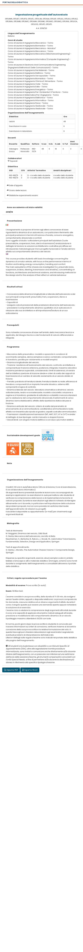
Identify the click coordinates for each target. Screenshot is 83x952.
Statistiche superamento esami (23, 195)
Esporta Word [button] (29, 670)
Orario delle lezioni (17, 190)
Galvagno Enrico (13, 150)
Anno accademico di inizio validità (24, 207)
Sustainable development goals (23, 435)
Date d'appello (16, 185)
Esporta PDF (11, 670)
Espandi (12, 161)
